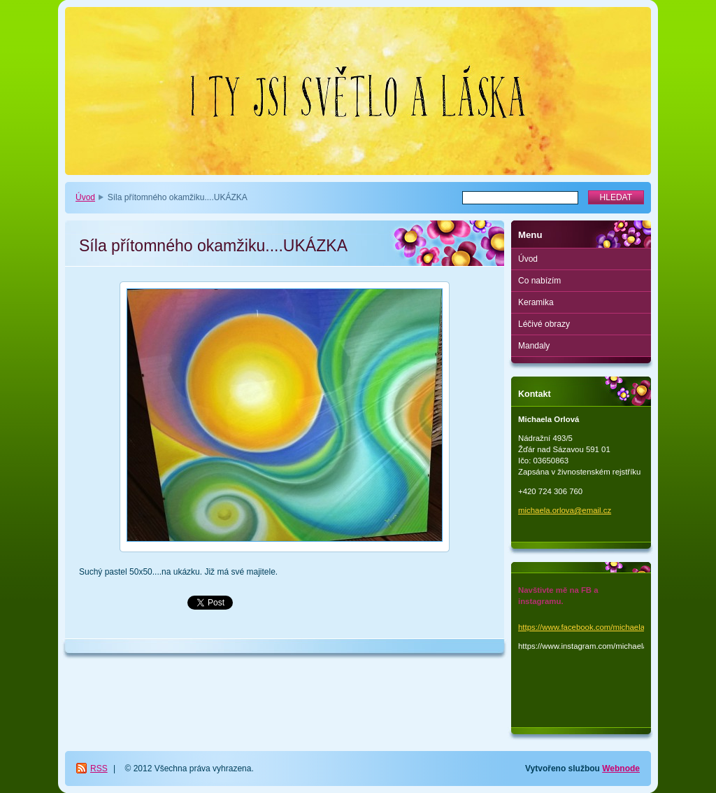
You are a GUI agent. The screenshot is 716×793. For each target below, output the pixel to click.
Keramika (536, 302)
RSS (99, 768)
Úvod (85, 197)
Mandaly (534, 346)
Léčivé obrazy (544, 324)
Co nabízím (539, 281)
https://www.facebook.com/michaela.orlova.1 (596, 627)
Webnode (621, 768)
